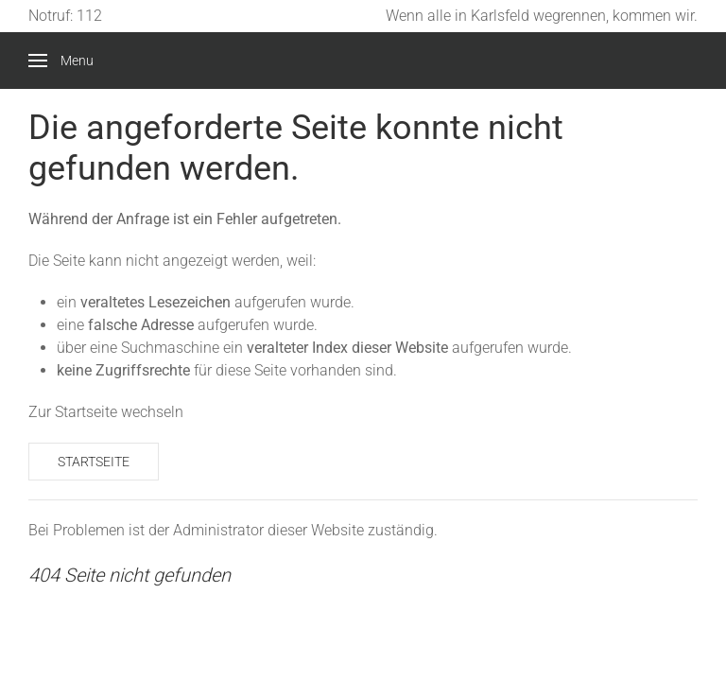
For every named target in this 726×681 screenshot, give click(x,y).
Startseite (94, 461)
